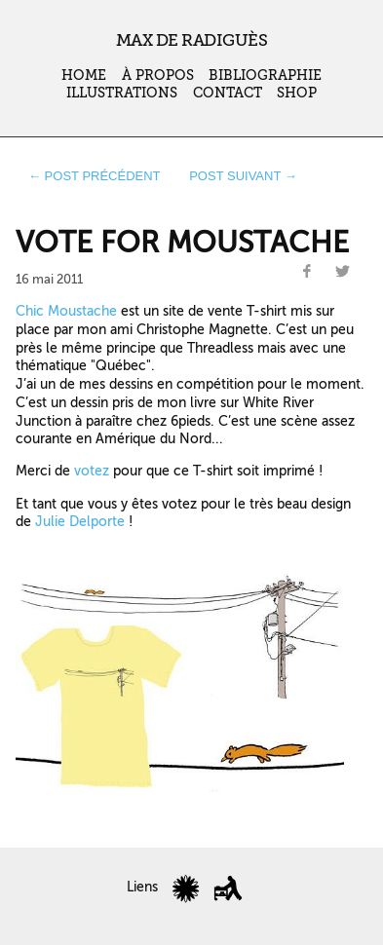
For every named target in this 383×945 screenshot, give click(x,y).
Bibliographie (265, 75)
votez (91, 470)
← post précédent (94, 176)
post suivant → (243, 176)
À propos (158, 75)
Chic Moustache (66, 311)
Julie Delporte (80, 521)
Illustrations (121, 93)
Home (83, 75)
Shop (297, 93)
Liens (142, 887)
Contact (227, 93)
